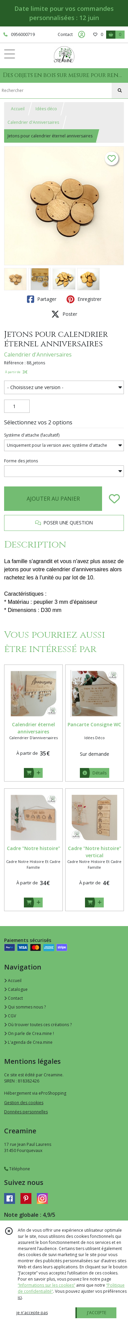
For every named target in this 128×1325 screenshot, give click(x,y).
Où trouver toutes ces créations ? (38, 1025)
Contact (65, 34)
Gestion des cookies (23, 1103)
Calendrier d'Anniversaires (33, 122)
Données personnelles (26, 1112)
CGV (10, 1016)
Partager (41, 299)
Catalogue (16, 989)
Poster (64, 314)
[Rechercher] (120, 90)
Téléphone (17, 1169)
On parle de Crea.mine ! (29, 1033)
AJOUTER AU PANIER (53, 498)
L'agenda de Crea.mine (28, 1042)
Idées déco (46, 109)
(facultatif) (31, 435)
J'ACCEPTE (96, 1313)
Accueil (18, 109)
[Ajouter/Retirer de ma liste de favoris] (114, 498)
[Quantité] (17, 406)
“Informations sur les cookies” (46, 1285)
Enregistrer (84, 299)
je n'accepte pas (32, 1313)
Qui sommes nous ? (25, 1007)
